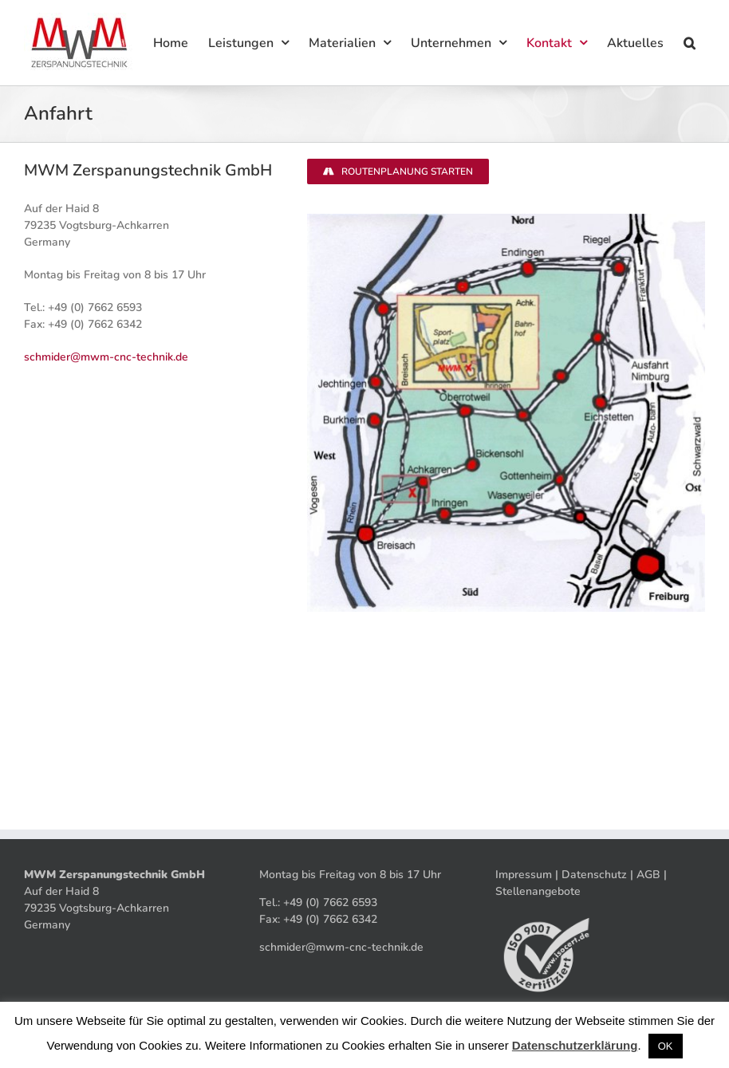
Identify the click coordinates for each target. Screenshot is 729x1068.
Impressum (523, 874)
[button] (689, 42)
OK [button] (665, 1046)
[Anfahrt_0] (506, 219)
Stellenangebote (538, 891)
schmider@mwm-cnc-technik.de (106, 357)
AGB (648, 874)
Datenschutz (594, 874)
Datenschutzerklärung (575, 1045)
